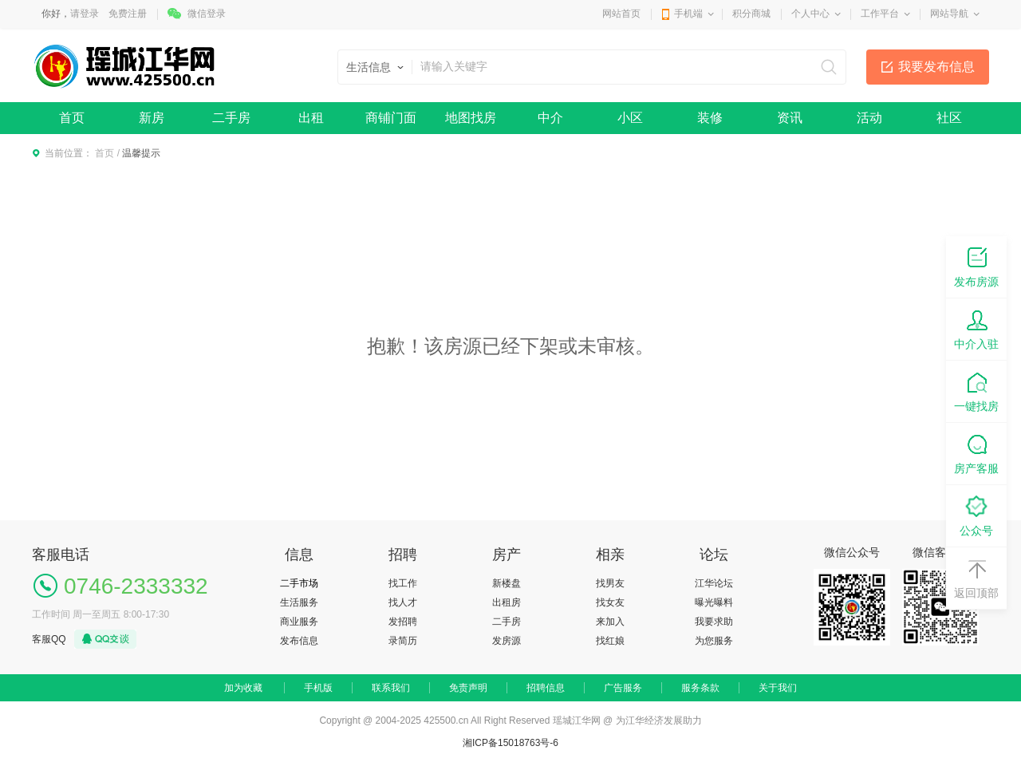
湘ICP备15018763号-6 (510, 742)
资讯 (789, 117)
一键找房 (976, 391)
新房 (151, 117)
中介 (550, 117)
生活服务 (299, 602)
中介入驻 (976, 328)
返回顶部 (976, 577)
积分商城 (751, 13)
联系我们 (391, 687)
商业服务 (299, 621)
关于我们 (778, 687)
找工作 (402, 583)
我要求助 (714, 621)
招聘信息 (545, 687)
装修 (710, 117)
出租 (311, 117)
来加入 (610, 621)
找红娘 (610, 640)
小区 (630, 117)
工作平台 (880, 13)
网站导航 (949, 13)
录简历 (402, 640)
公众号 (976, 515)
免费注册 (127, 13)
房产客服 (976, 453)
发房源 (506, 640)
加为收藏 (243, 687)
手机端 (688, 13)
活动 (869, 117)
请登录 (84, 13)
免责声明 (468, 687)
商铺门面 (390, 117)
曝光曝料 (714, 602)
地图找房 (470, 117)
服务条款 (700, 687)
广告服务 (623, 687)
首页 (72, 117)
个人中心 (810, 13)
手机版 (318, 687)
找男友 (610, 583)
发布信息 (299, 640)
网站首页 (621, 13)
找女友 (610, 602)
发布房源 (976, 266)
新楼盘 (506, 583)
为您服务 (714, 640)
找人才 (402, 602)
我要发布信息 (936, 66)
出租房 (506, 602)
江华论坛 (714, 583)
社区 (949, 117)
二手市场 (299, 583)
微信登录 (206, 13)
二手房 (231, 117)
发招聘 (402, 621)
